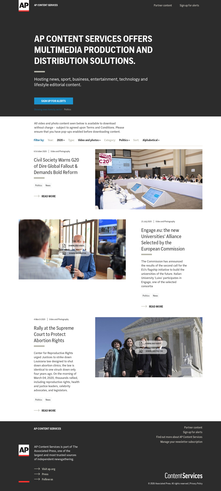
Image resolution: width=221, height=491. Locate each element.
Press (45, 474)
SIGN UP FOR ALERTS (53, 101)
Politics (67, 109)
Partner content (163, 5)
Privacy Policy (196, 483)
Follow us (47, 479)
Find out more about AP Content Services (179, 437)
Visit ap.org (48, 469)
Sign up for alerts (189, 5)
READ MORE (49, 196)
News (48, 185)
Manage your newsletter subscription (181, 442)
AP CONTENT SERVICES (47, 429)
